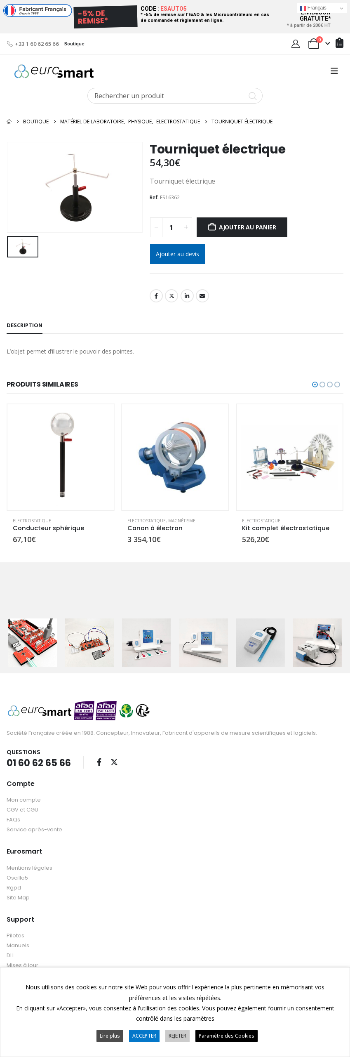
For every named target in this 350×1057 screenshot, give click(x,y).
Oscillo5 (17, 877)
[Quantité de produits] (171, 227)
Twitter (171, 295)
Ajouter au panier (247, 227)
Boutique (74, 43)
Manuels (18, 945)
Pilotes (15, 935)
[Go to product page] (60, 457)
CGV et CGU (22, 809)
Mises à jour (22, 965)
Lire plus (110, 1035)
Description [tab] (24, 325)
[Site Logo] (54, 71)
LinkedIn (187, 295)
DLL (10, 955)
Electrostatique (32, 521)
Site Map (18, 897)
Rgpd (14, 887)
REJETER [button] (177, 1035)
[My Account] (295, 44)
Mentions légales (29, 867)
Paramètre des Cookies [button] (226, 1035)
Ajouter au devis (177, 254)
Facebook (156, 295)
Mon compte (24, 799)
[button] (334, 71)
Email (202, 295)
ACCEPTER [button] (144, 1035)
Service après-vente (34, 829)
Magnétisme (181, 521)
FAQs (13, 819)
